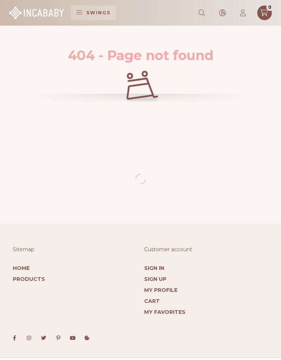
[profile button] (243, 12)
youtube (72, 338)
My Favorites (165, 312)
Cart (152, 301)
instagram (29, 338)
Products (29, 279)
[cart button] (264, 12)
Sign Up (155, 279)
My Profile (160, 290)
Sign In (154, 268)
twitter (43, 338)
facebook (14, 338)
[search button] (202, 12)
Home (21, 268)
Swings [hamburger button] (93, 12)
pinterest (58, 338)
